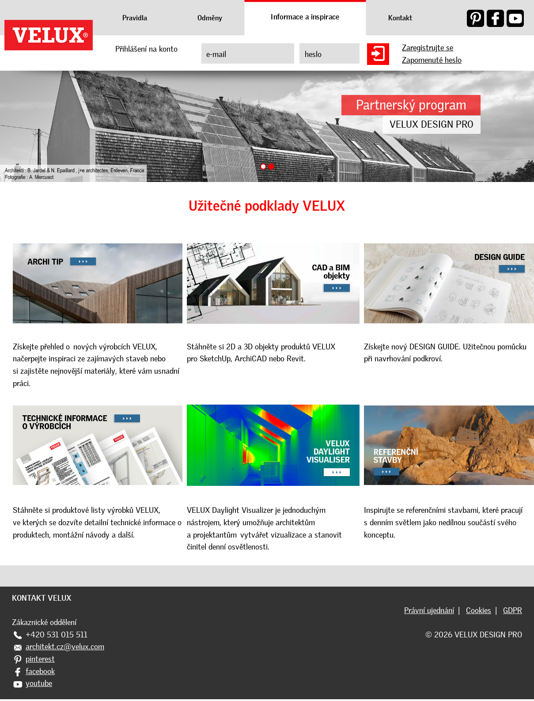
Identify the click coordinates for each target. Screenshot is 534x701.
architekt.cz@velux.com (65, 647)
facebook (40, 671)
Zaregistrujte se (427, 48)
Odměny (209, 18)
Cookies (478, 610)
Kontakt (400, 18)
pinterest (40, 659)
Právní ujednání (429, 610)
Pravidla (134, 18)
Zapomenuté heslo (432, 60)
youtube (39, 683)
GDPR (512, 610)
